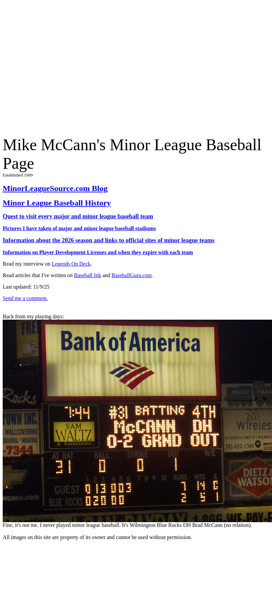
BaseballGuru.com (131, 275)
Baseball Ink (87, 275)
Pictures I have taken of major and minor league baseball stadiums (79, 228)
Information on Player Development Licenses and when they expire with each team (98, 252)
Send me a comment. (25, 298)
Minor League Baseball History (57, 202)
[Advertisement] (63, 66)
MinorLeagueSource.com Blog (55, 188)
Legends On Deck (71, 264)
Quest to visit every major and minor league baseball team (78, 216)
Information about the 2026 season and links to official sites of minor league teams (108, 240)
